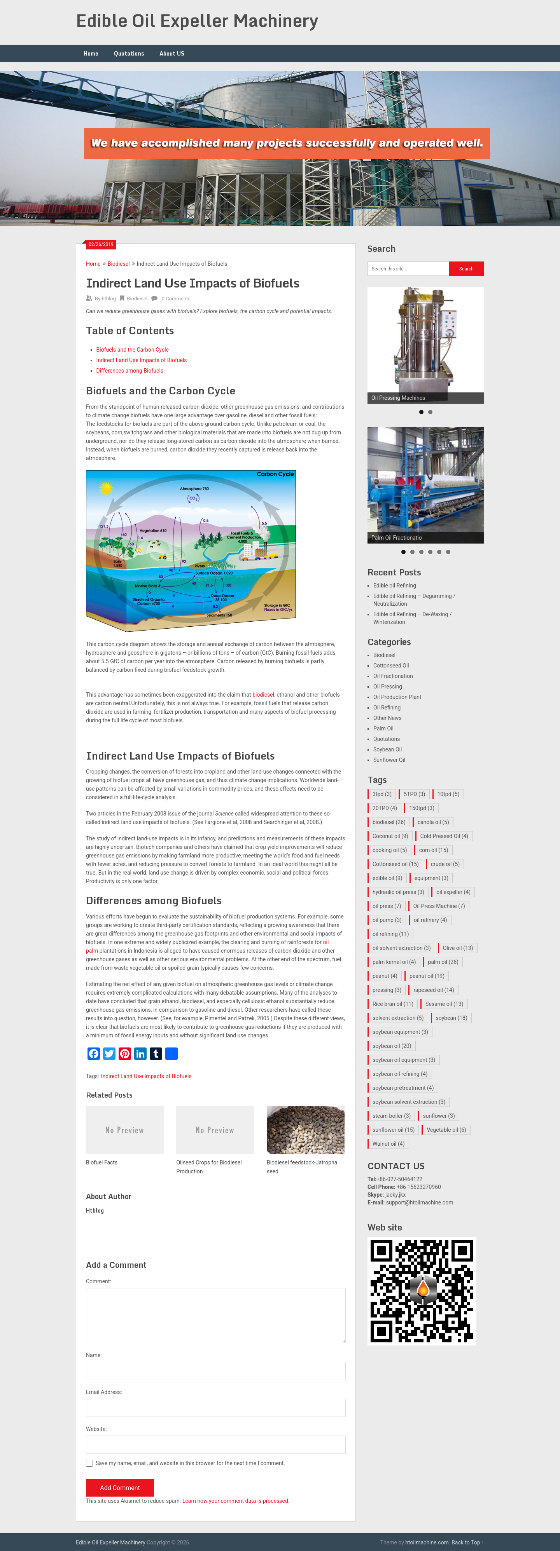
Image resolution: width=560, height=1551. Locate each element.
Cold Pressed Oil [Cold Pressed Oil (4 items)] (444, 836)
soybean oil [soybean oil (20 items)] (392, 1046)
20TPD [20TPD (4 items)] (385, 808)
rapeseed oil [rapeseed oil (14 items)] (433, 990)
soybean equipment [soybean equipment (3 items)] (400, 1032)
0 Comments (176, 298)
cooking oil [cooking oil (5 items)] (390, 850)
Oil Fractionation (393, 676)
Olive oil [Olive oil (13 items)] (458, 948)
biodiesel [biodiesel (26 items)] (389, 822)
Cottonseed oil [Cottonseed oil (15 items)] (396, 864)
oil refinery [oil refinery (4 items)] (430, 920)
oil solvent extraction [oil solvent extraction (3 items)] (402, 948)
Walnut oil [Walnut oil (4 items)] (389, 1144)
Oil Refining (387, 707)
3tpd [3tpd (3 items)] (382, 794)
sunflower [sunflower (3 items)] (439, 1116)
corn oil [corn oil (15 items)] (433, 850)
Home (91, 53)
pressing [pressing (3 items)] (387, 990)
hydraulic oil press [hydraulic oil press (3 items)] (398, 892)
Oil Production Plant (397, 697)
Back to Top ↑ (468, 1542)
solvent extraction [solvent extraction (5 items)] (398, 1018)
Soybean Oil (387, 749)
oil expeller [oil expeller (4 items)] (453, 892)
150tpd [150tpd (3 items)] (421, 808)
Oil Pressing (387, 686)
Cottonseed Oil (391, 665)
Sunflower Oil (389, 760)
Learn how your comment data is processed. (236, 1501)
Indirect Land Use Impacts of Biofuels (146, 1076)
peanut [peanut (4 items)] (385, 976)
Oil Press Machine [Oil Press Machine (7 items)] (439, 906)
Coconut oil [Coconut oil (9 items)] (390, 836)
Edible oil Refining (394, 585)
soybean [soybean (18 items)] (451, 1018)
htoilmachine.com (427, 1542)
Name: (94, 1355)
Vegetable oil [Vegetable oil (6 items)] (446, 1130)
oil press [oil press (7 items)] (387, 906)
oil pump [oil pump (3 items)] (387, 920)
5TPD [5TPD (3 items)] (414, 794)
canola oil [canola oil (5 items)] (433, 822)
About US (171, 53)
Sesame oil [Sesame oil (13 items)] (444, 1004)
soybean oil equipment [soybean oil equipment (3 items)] (404, 1060)
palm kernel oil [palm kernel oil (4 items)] (394, 962)
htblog (109, 298)
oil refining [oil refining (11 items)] (391, 934)
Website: (96, 1429)
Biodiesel (119, 264)
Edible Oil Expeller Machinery (197, 20)
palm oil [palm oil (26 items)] (443, 962)
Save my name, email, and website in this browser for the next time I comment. (190, 1463)
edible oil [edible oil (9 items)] (387, 878)
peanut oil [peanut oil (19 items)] (427, 976)
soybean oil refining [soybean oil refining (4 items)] (400, 1074)
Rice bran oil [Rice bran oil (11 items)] (393, 1004)
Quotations (129, 53)
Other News (387, 718)
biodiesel (263, 695)
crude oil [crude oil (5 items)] (445, 864)
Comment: (98, 1281)
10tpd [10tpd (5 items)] (449, 794)
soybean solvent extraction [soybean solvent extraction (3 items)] (409, 1102)
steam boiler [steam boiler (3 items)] (392, 1116)
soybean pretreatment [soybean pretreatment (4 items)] (403, 1088)
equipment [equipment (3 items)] (431, 878)
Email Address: (104, 1392)
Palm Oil (383, 728)
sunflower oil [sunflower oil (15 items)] (394, 1130)
